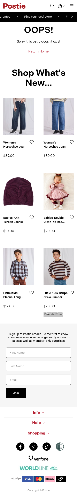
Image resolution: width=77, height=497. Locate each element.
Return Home (38, 51)
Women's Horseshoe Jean (14, 144)
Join (16, 393)
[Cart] (61, 6)
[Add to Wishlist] (32, 142)
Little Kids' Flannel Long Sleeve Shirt (12, 295)
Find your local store (42, 16)
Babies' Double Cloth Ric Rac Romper (54, 220)
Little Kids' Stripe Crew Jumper (56, 295)
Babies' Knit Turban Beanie (13, 220)
